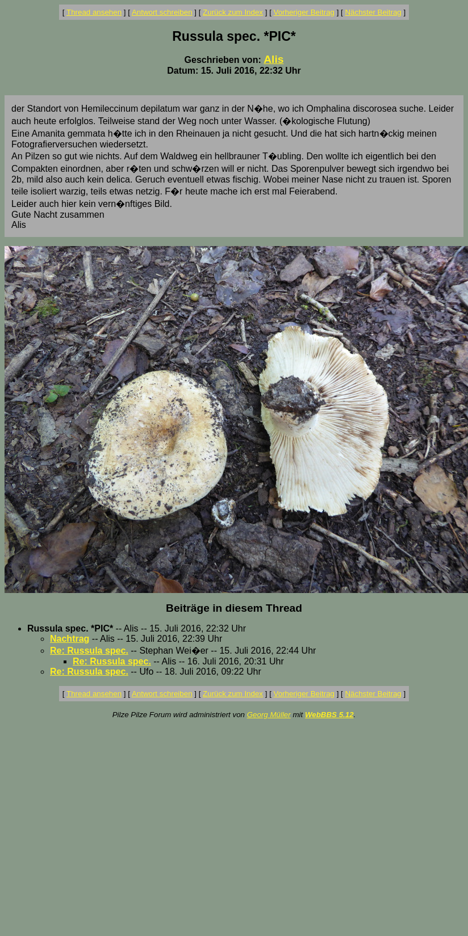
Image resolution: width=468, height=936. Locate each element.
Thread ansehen (94, 12)
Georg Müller (269, 714)
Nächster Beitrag (373, 12)
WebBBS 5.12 (329, 714)
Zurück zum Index (233, 12)
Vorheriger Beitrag (304, 12)
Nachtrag (69, 638)
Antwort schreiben (162, 12)
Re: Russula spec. (89, 650)
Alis (273, 59)
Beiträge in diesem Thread (234, 608)
